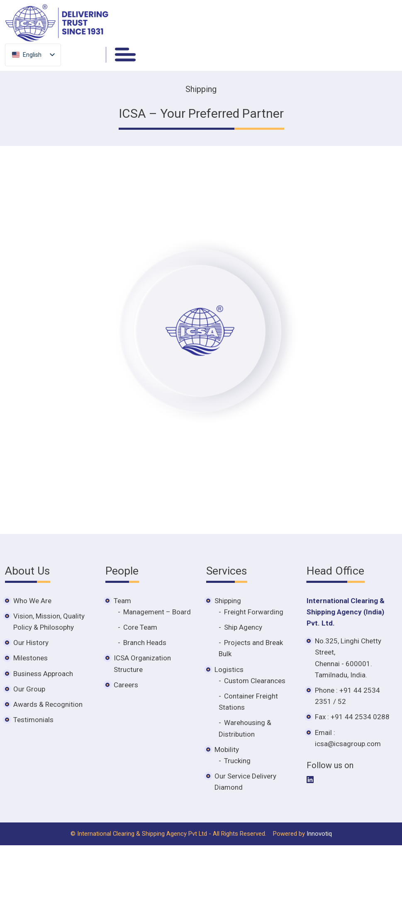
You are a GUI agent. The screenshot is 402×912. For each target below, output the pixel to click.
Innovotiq (319, 833)
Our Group (29, 689)
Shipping (227, 601)
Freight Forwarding (253, 612)
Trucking (237, 761)
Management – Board (157, 612)
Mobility (226, 749)
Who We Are (32, 601)
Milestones (30, 658)
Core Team (140, 627)
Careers (126, 685)
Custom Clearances (254, 681)
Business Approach (43, 673)
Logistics (229, 669)
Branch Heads (144, 642)
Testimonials (33, 720)
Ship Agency (243, 627)
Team (122, 601)
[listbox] (33, 54)
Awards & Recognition (48, 704)
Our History (31, 642)
